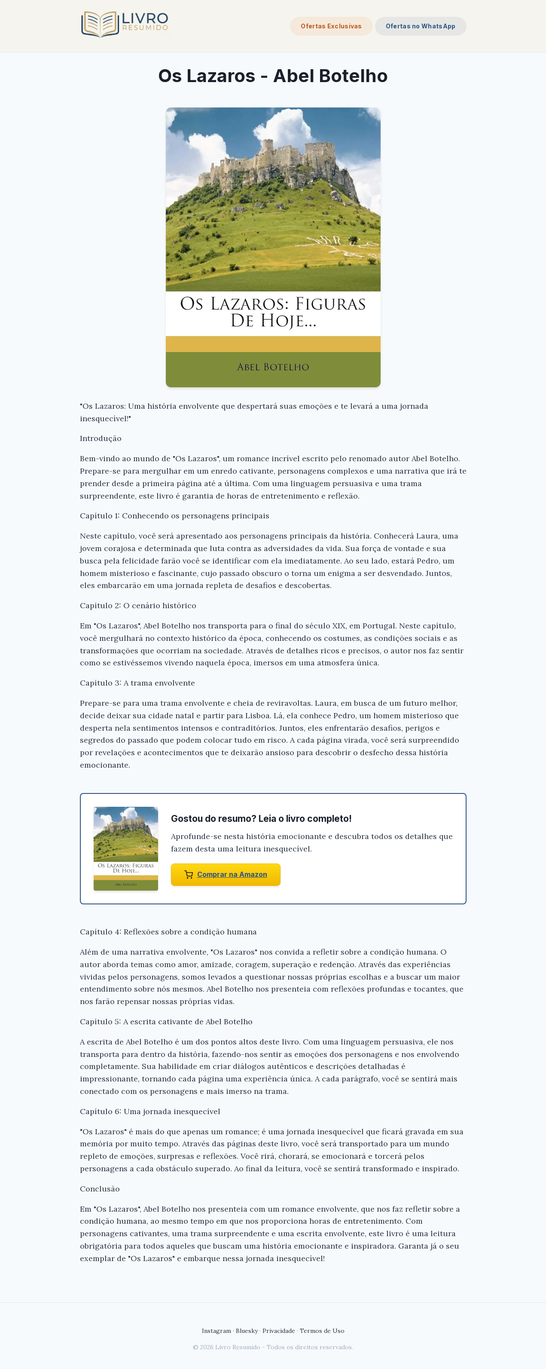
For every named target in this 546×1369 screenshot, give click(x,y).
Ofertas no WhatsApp (421, 26)
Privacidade (278, 1331)
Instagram (216, 1331)
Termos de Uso (322, 1331)
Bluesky (247, 1331)
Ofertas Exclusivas (331, 26)
